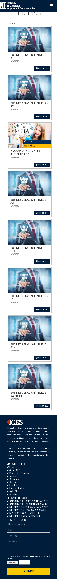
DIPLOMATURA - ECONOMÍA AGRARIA (26, 510)
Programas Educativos (19, 473)
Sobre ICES (13, 470)
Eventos (12, 485)
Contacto (12, 494)
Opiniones (13, 479)
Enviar (28, 571)
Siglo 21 (12, 491)
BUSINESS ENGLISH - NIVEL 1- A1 (24, 513)
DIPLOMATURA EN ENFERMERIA (23, 516)
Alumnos (12, 476)
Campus (12, 482)
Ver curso (42, 68)
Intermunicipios (15, 488)
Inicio (10, 467)
